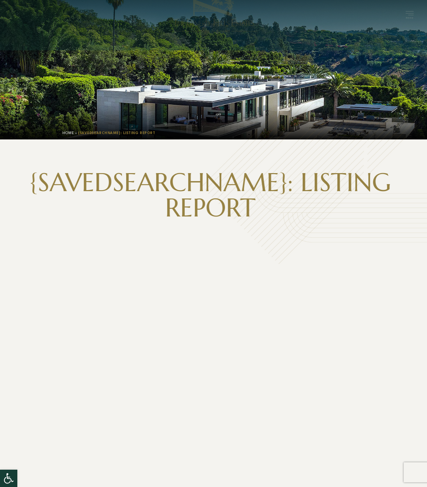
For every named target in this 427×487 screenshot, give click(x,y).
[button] (8, 478)
